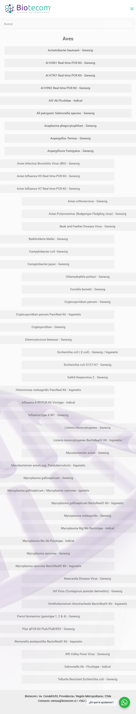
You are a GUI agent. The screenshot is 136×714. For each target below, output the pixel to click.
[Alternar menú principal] (132, 9)
